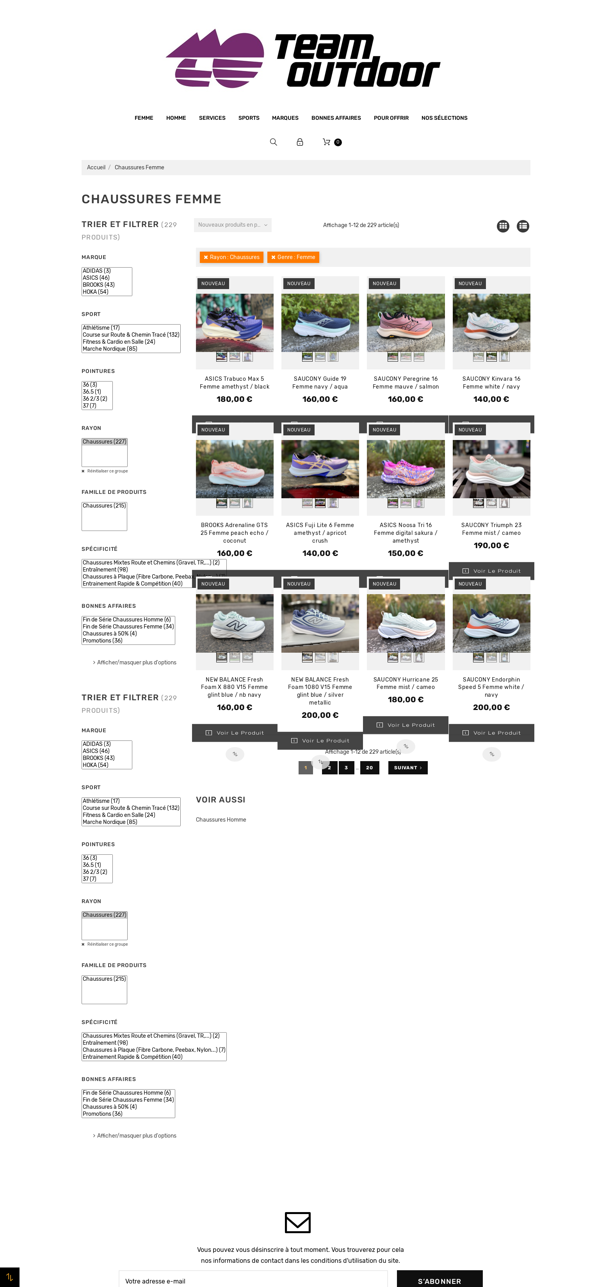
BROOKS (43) (107, 285)
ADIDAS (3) (107, 271)
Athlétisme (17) (131, 328)
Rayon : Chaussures (235, 257)
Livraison (208, 1145)
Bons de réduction (449, 1131)
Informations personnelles (460, 1072)
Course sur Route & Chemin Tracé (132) (131, 335)
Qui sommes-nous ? (223, 1086)
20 (370, 767)
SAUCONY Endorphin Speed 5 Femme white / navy (491, 687)
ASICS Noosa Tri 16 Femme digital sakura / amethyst (406, 533)
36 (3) (97, 385)
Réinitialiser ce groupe (107, 471)
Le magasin (211, 1071)
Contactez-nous (218, 1175)
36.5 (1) (97, 392)
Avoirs (433, 1101)
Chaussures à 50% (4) (128, 633)
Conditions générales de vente (237, 1115)
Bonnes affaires (336, 118)
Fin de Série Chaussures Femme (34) (128, 626)
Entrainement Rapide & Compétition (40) (154, 584)
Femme (144, 118)
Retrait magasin (217, 1160)
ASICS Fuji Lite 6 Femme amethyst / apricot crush (320, 533)
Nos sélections (445, 118)
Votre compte (456, 1050)
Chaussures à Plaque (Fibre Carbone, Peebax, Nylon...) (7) (154, 576)
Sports (249, 118)
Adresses (437, 1116)
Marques (285, 118)
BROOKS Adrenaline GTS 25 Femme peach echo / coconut (235, 533)
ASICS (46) (107, 278)
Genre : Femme (296, 257)
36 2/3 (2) (97, 399)
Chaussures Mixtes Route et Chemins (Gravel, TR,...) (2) (154, 562)
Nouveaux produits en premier (235, 225)
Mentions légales (219, 1100)
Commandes (441, 1086)
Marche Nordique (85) (131, 349)
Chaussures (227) (104, 442)
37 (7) (97, 406)
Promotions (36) (128, 640)
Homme (176, 118)
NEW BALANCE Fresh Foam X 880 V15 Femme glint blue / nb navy (234, 687)
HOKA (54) (107, 292)
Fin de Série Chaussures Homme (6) (128, 619)
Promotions (326, 1083)
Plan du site (212, 1189)
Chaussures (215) (104, 505)
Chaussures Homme (221, 820)
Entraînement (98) (154, 569)
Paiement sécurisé (221, 1130)
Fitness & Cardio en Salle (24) (131, 342)
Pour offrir (391, 118)
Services (212, 118)
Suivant (408, 767)
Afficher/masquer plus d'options (136, 662)
